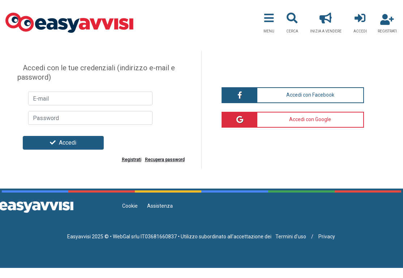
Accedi (63, 142)
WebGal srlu (126, 236)
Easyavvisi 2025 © (88, 236)
